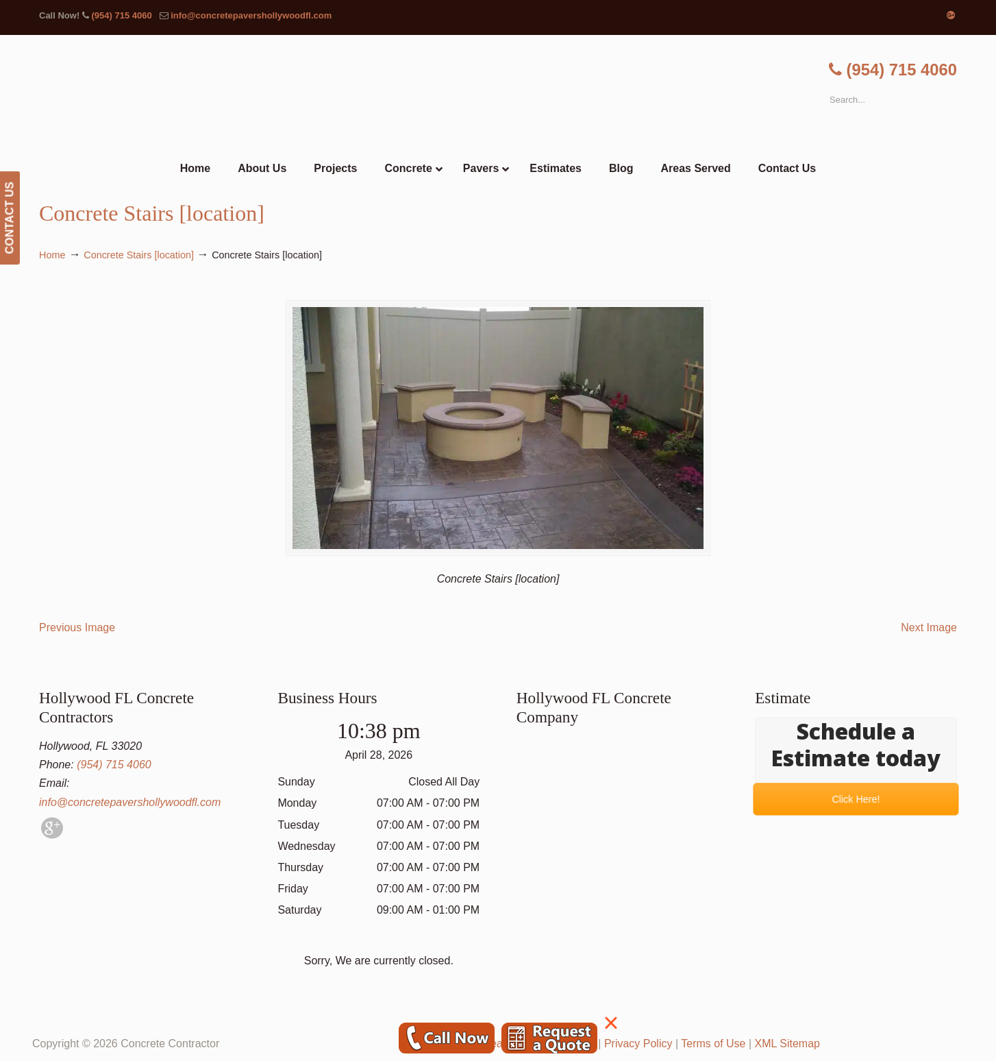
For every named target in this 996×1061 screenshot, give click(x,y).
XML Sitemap (787, 1043)
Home (52, 254)
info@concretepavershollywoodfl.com (251, 15)
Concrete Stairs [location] (139, 254)
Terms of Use (713, 1043)
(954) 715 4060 (121, 15)
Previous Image (77, 627)
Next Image (929, 627)
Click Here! (855, 799)
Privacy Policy (638, 1043)
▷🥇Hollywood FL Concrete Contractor (498, 94)
